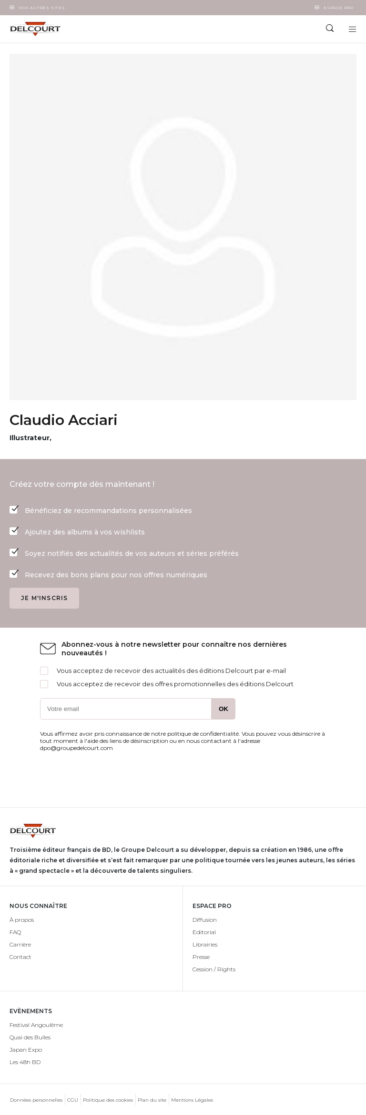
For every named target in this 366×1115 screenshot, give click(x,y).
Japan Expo (26, 1049)
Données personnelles (36, 1100)
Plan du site (152, 1100)
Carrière (20, 944)
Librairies (205, 944)
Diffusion (205, 919)
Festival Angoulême (36, 1024)
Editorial (204, 932)
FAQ (15, 932)
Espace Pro (339, 7)
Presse (201, 956)
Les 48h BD (25, 1062)
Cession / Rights (214, 969)
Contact (20, 956)
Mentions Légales (192, 1100)
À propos (22, 919)
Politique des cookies (108, 1100)
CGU (72, 1100)
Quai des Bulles (30, 1037)
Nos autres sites (42, 7)
